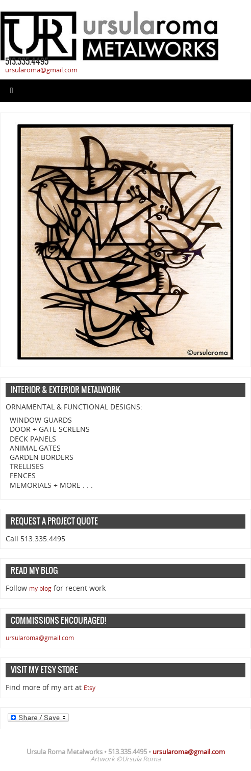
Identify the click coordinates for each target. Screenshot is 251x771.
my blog (40, 588)
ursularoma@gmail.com (41, 69)
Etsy (89, 687)
